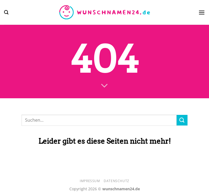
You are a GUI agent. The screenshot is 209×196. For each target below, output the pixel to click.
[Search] (6, 12)
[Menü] (201, 12)
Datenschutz (116, 181)
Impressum (90, 181)
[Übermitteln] (182, 120)
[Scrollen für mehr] (104, 86)
